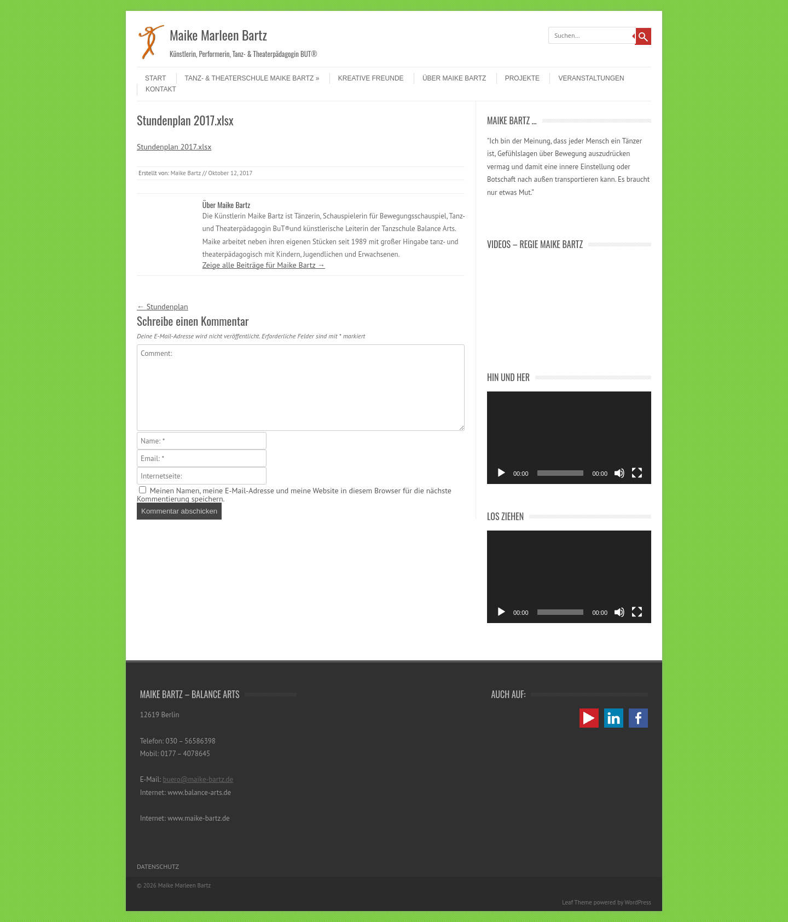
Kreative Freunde (371, 78)
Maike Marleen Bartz (218, 34)
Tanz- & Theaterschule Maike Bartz (252, 78)
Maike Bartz (186, 173)
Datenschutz (158, 866)
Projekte (522, 78)
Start (155, 78)
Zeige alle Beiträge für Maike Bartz (263, 265)
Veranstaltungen (591, 78)
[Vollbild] (636, 473)
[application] (569, 437)
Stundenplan (162, 307)
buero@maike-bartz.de (198, 779)
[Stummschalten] (619, 473)
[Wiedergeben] (501, 473)
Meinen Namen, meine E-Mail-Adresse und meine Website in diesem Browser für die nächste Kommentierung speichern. (294, 495)
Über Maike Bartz (454, 78)
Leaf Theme (577, 902)
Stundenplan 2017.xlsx (174, 147)
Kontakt (161, 89)
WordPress (637, 902)
